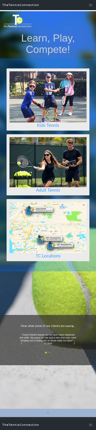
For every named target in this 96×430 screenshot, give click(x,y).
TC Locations (48, 255)
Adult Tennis (48, 189)
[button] (21, 343)
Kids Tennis (48, 125)
